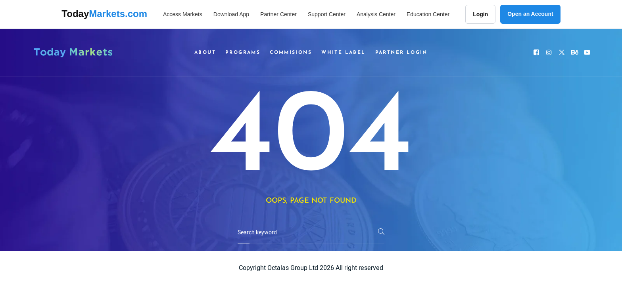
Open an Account (530, 14)
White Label (343, 52)
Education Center (428, 14)
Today (104, 13)
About (205, 52)
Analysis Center (376, 14)
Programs (242, 52)
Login (480, 14)
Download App (231, 14)
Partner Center (278, 14)
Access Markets (182, 14)
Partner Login (401, 52)
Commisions (291, 52)
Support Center (327, 14)
